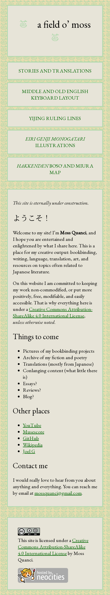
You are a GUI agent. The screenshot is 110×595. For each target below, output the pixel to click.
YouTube (32, 425)
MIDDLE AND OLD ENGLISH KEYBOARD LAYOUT (55, 94)
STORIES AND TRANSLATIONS (55, 71)
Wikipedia (32, 444)
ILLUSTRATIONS (55, 142)
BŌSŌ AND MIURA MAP (55, 169)
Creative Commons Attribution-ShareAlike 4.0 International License (52, 312)
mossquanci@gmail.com (58, 493)
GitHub (31, 438)
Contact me (30, 465)
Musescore (33, 431)
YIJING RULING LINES (55, 118)
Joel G (29, 451)
